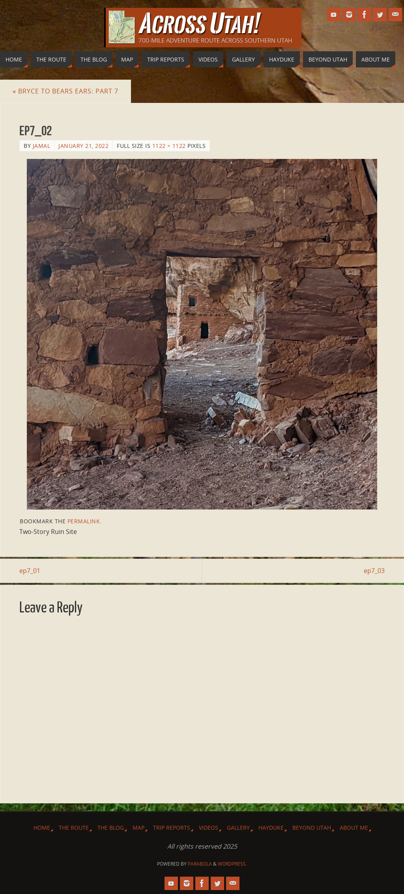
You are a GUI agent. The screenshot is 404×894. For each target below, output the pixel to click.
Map (138, 827)
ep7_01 (29, 570)
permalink (83, 521)
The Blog (110, 827)
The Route (74, 827)
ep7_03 (374, 570)
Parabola (200, 863)
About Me (354, 827)
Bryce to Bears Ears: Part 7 (65, 91)
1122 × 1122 (169, 145)
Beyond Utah (311, 827)
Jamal (41, 145)
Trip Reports (171, 827)
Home (42, 827)
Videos (208, 827)
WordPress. (232, 863)
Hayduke (271, 827)
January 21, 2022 (83, 145)
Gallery (238, 827)
